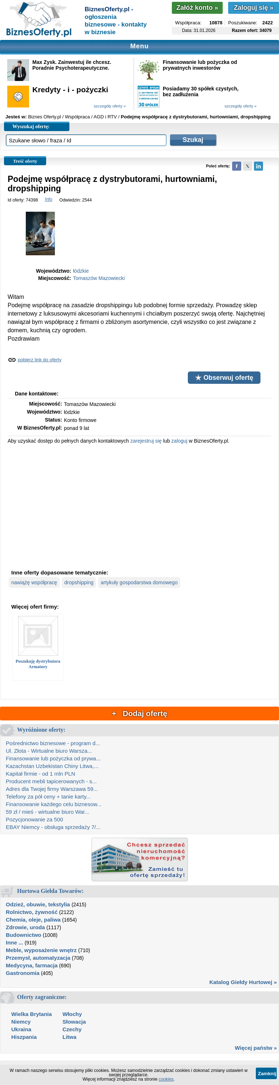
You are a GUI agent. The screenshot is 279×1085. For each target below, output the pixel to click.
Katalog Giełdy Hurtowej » (243, 982)
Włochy (72, 1014)
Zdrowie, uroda (25, 927)
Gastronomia (23, 973)
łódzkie (81, 271)
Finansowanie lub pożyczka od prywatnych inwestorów (200, 65)
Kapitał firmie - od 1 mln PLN (40, 774)
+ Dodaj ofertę (139, 713)
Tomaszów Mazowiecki (99, 278)
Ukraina (21, 1029)
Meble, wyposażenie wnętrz (41, 950)
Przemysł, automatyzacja (38, 958)
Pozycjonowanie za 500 (34, 819)
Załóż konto (197, 7)
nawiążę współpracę (34, 582)
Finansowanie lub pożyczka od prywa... (53, 758)
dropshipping (78, 582)
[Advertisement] (139, 506)
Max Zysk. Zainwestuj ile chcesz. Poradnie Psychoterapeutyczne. (71, 65)
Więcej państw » (256, 1048)
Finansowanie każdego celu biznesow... (54, 804)
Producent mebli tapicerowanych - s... (51, 781)
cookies (166, 1079)
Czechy (72, 1029)
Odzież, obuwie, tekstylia (38, 904)
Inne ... (14, 942)
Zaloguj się (253, 7)
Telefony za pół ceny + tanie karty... (48, 796)
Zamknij (267, 1073)
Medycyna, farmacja (32, 965)
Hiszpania (24, 1037)
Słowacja (74, 1022)
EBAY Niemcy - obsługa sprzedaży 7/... (53, 827)
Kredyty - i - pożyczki (70, 89)
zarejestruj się (146, 441)
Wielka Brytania (31, 1014)
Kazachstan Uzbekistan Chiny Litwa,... (52, 766)
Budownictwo (23, 935)
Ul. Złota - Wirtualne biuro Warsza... (49, 751)
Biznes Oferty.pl (44, 116)
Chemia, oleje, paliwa (33, 920)
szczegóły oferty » (110, 106)
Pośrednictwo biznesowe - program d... (53, 743)
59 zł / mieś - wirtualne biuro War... (47, 812)
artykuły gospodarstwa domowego (139, 582)
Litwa (69, 1037)
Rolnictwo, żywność (32, 912)
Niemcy (21, 1022)
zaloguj (179, 441)
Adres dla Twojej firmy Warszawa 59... (52, 789)
